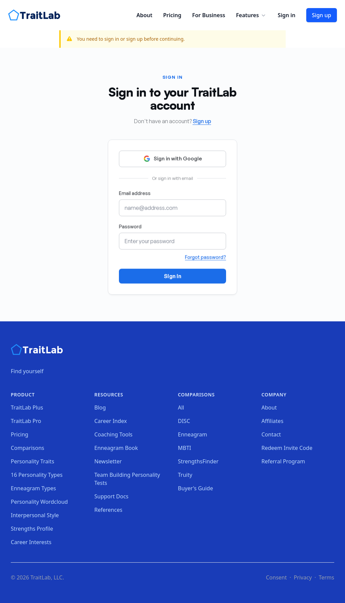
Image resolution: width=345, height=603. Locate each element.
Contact (271, 434)
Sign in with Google (173, 159)
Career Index (110, 421)
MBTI (184, 448)
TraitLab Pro (26, 421)
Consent (276, 577)
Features (251, 15)
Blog (100, 407)
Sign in (286, 15)
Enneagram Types (33, 488)
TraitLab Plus (27, 407)
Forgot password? (205, 258)
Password (130, 227)
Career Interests (31, 542)
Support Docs (111, 496)
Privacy (303, 577)
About (144, 15)
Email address (135, 194)
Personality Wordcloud (39, 501)
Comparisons (27, 448)
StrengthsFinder (198, 461)
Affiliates (272, 421)
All (181, 407)
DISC (184, 421)
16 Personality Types (37, 474)
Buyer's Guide (195, 488)
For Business (208, 15)
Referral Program (283, 461)
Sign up (321, 15)
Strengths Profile (32, 528)
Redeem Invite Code (286, 448)
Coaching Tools (113, 434)
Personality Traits (32, 461)
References (108, 509)
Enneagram (192, 434)
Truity (185, 474)
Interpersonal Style (35, 515)
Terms (326, 577)
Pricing (172, 15)
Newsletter (108, 461)
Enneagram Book (116, 448)
